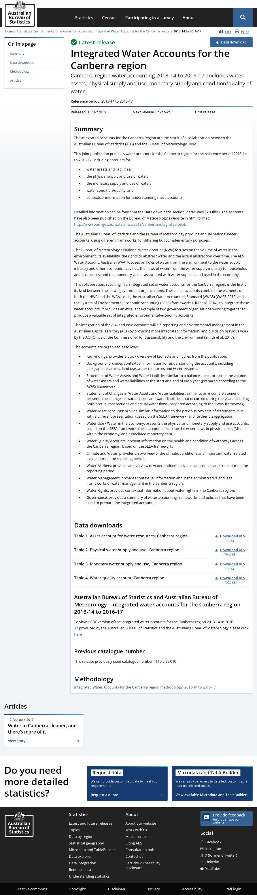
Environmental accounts (73, 31)
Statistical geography (86, 843)
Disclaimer (117, 889)
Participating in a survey (149, 17)
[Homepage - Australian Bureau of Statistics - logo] (19, 14)
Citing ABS (133, 843)
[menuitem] (84, 17)
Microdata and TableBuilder (92, 849)
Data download (234, 42)
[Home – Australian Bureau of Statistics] (19, 824)
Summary (17, 53)
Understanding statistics (89, 876)
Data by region (81, 836)
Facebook (213, 842)
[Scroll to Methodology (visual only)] (118, 680)
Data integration (82, 863)
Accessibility (192, 889)
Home (9, 31)
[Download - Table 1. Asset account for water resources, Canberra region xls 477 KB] (230, 538)
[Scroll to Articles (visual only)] (32, 707)
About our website (140, 823)
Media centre (136, 836)
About (189, 17)
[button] (243, 17)
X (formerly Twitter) (221, 855)
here (78, 634)
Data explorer (80, 856)
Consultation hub (139, 849)
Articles (15, 80)
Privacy (154, 889)
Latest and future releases (90, 823)
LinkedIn (212, 861)
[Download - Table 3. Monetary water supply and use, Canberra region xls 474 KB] (230, 566)
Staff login (233, 889)
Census (109, 17)
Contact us (134, 856)
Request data (80, 869)
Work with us (136, 829)
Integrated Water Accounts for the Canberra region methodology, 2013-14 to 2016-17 (145, 687)
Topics (74, 829)
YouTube (212, 868)
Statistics (84, 17)
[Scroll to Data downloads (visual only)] (127, 526)
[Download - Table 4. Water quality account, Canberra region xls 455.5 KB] (230, 580)
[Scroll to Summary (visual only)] (108, 129)
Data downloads (22, 62)
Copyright (77, 889)
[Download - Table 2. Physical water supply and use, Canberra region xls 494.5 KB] (230, 552)
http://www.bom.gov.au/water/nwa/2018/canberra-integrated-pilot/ (130, 224)
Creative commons (31, 889)
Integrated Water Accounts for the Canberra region (132, 31)
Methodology (19, 71)
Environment (42, 31)
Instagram (213, 848)
